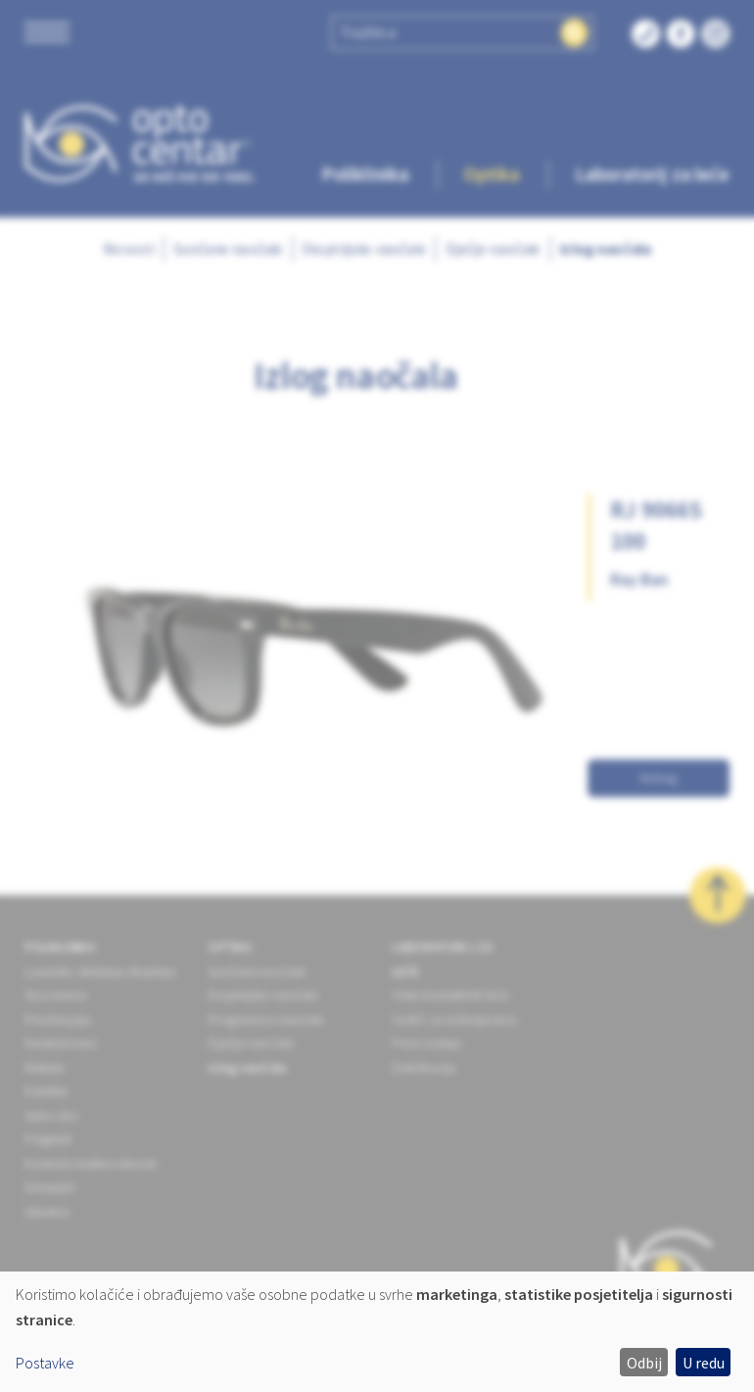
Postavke (45, 1362)
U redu (704, 1362)
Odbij (644, 1362)
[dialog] (377, 1332)
